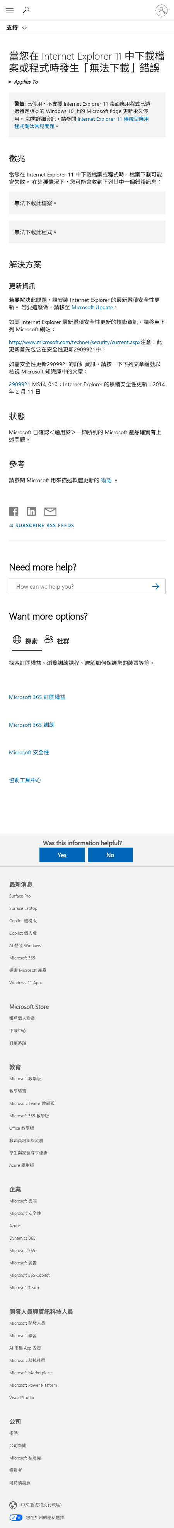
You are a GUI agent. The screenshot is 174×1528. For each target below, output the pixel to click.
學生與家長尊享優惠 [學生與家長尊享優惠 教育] (28, 1153)
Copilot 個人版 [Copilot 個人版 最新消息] (23, 933)
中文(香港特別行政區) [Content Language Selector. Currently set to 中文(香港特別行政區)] (41, 1504)
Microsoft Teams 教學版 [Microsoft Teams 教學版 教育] (32, 1103)
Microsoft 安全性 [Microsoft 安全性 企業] (25, 1213)
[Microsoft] (86, 5)
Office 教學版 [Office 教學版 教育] (21, 1128)
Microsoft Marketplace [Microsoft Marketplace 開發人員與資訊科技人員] (30, 1373)
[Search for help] (27, 10)
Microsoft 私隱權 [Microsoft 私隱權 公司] (25, 1458)
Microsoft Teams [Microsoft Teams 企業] (25, 1287)
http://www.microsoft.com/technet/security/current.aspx (74, 342)
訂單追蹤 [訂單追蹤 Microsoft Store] (17, 1043)
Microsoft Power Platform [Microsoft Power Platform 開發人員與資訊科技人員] (33, 1385)
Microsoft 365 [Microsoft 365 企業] (22, 1250)
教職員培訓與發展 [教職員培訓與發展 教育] (26, 1140)
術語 (106, 480)
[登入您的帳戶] (161, 10)
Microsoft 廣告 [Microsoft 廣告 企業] (23, 1263)
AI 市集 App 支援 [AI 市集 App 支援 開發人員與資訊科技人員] (25, 1348)
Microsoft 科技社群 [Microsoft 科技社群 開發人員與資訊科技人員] (27, 1360)
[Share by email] (46, 509)
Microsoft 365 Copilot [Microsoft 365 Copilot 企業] (29, 1275)
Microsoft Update (92, 307)
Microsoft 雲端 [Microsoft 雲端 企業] (23, 1201)
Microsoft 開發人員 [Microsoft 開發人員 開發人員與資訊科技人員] (27, 1323)
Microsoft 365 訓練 (32, 724)
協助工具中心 (25, 780)
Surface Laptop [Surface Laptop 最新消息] (23, 908)
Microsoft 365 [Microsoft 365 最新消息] (22, 958)
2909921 (20, 384)
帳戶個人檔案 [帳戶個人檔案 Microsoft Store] (22, 1018)
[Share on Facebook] (14, 509)
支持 (12, 27)
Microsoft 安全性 (29, 752)
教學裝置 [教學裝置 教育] (17, 1091)
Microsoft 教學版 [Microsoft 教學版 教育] (25, 1078)
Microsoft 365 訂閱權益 (37, 697)
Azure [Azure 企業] (14, 1225)
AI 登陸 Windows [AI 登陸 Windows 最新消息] (25, 945)
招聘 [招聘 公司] (13, 1433)
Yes (62, 855)
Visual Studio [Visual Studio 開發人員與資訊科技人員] (21, 1397)
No (110, 855)
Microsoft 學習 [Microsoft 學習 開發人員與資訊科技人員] (23, 1335)
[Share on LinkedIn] (28, 509)
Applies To (26, 81)
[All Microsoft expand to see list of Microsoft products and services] (9, 10)
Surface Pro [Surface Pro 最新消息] (20, 896)
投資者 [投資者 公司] (15, 1470)
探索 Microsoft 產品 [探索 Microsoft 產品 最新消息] (27, 970)
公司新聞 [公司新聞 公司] (17, 1445)
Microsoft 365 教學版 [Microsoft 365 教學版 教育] (29, 1116)
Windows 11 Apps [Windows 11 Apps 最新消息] (26, 982)
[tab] (27, 642)
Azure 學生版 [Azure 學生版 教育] (21, 1165)
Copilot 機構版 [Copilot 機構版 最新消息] (23, 920)
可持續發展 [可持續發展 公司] (20, 1482)
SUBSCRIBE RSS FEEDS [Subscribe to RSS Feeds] (44, 525)
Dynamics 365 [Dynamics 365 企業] (22, 1238)
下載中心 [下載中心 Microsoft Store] (17, 1030)
